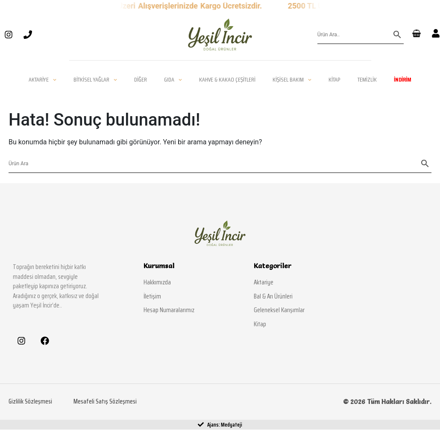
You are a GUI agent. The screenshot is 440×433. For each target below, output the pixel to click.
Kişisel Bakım (292, 79)
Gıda (173, 79)
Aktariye (42, 79)
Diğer (140, 79)
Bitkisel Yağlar (95, 79)
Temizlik (367, 79)
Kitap (334, 79)
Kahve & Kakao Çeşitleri (227, 79)
